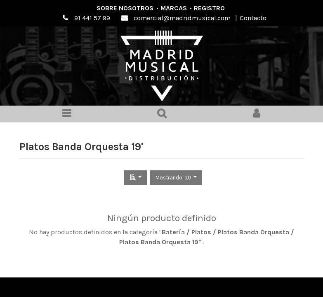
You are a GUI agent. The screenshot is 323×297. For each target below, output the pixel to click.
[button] (135, 177)
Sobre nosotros (125, 8)
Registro (209, 8)
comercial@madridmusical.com (182, 18)
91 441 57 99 (92, 18)
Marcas (173, 8)
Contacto (253, 18)
